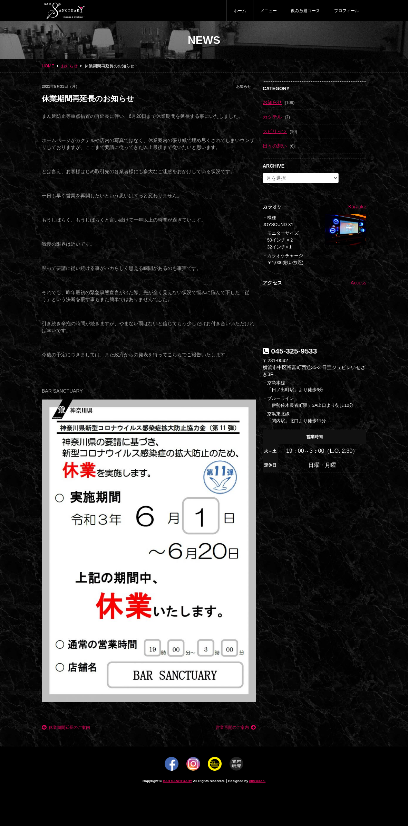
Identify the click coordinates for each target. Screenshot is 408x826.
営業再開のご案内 (236, 727)
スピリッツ (275, 131)
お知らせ (243, 86)
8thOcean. (257, 781)
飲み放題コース (305, 10)
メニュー (268, 10)
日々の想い (275, 146)
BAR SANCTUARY (177, 781)
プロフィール (346, 10)
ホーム (240, 10)
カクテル (272, 117)
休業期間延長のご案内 (66, 727)
